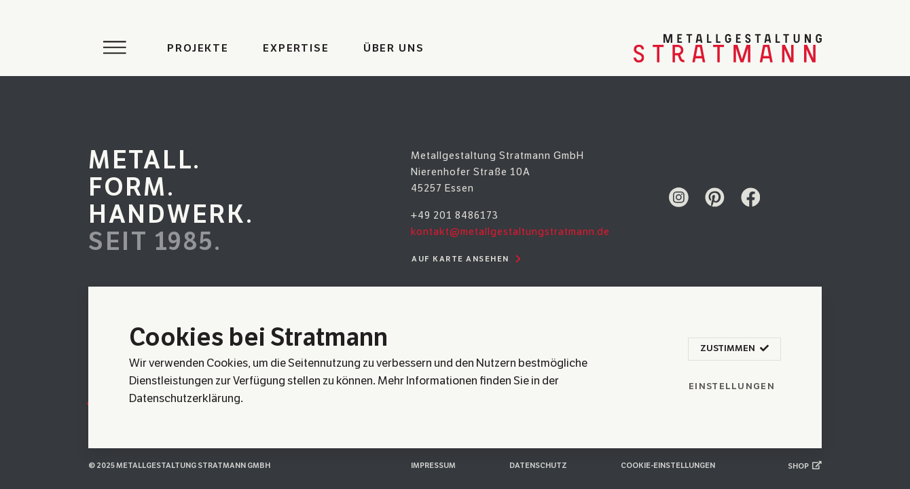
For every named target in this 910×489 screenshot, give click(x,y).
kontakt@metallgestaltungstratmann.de (510, 231)
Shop (805, 466)
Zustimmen (734, 349)
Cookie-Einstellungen (668, 465)
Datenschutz (538, 465)
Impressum (433, 465)
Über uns (393, 48)
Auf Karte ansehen (468, 259)
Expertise (296, 48)
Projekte (198, 48)
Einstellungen (732, 386)
